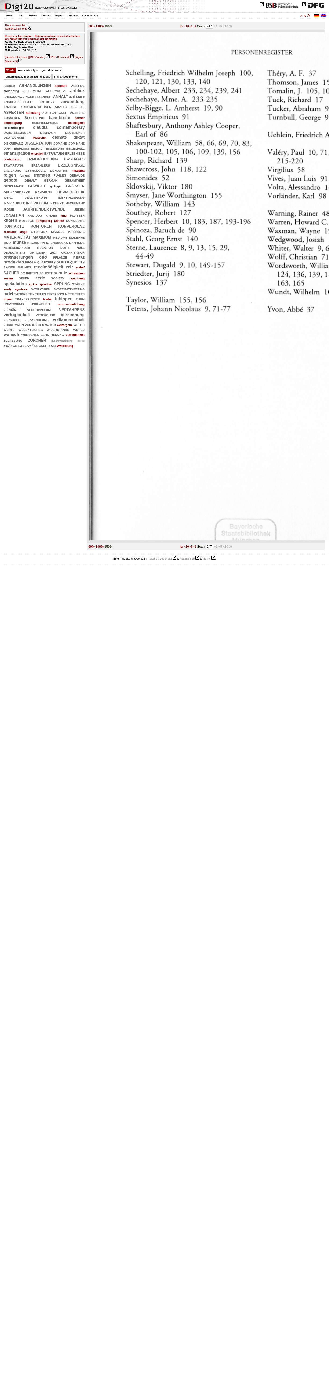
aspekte (77, 106)
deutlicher (75, 132)
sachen (11, 272)
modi (7, 242)
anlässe (77, 96)
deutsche (39, 137)
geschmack (13, 186)
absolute (61, 86)
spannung (77, 278)
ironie (9, 209)
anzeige (10, 106)
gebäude (77, 175)
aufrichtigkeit (55, 112)
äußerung (34, 117)
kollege (26, 220)
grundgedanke (17, 192)
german (51, 180)
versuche (12, 319)
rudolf (80, 267)
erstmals (74, 159)
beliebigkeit (76, 123)
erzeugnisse (71, 165)
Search (10, 15)
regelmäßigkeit (49, 267)
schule (60, 273)
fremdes (42, 175)
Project (32, 15)
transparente (27, 299)
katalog (35, 215)
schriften (29, 273)
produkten (14, 262)
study (7, 289)
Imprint (59, 15)
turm (80, 299)
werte (9, 329)
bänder (80, 118)
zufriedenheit (75, 335)
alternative (56, 90)
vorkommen (14, 324)
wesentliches (30, 329)
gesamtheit (75, 180)
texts (80, 294)
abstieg (78, 85)
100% (100, 26)
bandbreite (59, 117)
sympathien (40, 289)
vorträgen (34, 324)
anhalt (60, 96)
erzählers (40, 165)
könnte (59, 221)
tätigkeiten (24, 294)
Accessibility (90, 15)
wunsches (30, 334)
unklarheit (41, 303)
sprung (62, 283)
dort (8, 148)
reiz (69, 267)
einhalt (37, 148)
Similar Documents (66, 76)
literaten (39, 231)
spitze (33, 284)
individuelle (14, 203)
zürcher (37, 340)
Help (21, 15)
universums (14, 303)
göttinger (55, 186)
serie (40, 278)
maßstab (76, 231)
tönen (8, 299)
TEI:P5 (206, 558)
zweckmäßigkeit (33, 345)
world (79, 329)
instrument (75, 203)
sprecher (45, 284)
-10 (187, 26)
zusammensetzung (62, 340)
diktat (79, 137)
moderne (77, 237)
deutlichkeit (15, 137)
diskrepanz (13, 143)
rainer (9, 267)
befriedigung (13, 123)
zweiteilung (65, 346)
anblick (77, 90)
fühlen (60, 175)
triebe (47, 299)
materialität (17, 237)
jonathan (14, 215)
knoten (10, 220)
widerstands (58, 329)
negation (45, 247)
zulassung (13, 340)
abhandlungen (35, 85)
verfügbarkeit (17, 314)
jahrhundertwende (44, 209)
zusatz (81, 341)
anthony (47, 101)
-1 (195, 26)
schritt (45, 273)
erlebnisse (75, 153)
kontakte (14, 226)
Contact (46, 15)
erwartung (13, 165)
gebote (10, 180)
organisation (73, 252)
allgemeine (32, 90)
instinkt (56, 203)
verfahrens (72, 309)
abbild (9, 85)
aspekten (14, 112)
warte (50, 324)
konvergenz (71, 226)
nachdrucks (57, 242)
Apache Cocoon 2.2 (160, 558)
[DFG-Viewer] (37, 57)
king (64, 215)
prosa (30, 262)
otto (43, 257)
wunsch (11, 334)
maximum (42, 237)
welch (79, 324)
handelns (43, 192)
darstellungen (17, 132)
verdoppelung (40, 309)
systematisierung (69, 289)
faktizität (78, 170)
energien (37, 153)
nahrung (77, 242)
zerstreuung (52, 334)
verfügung (45, 314)
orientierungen (18, 257)
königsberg (44, 221)
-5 (192, 26)
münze (19, 242)
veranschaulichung (71, 304)
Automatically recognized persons (39, 70)
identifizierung (71, 197)
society (57, 278)
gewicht (37, 186)
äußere (77, 112)
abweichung (11, 91)
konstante (75, 220)
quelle (63, 262)
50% (91, 26)
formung (25, 175)
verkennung (73, 314)
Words (10, 70)
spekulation (15, 284)
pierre (79, 257)
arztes (61, 106)
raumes (24, 267)
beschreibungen (14, 128)
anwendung (73, 101)
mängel (57, 231)
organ (53, 252)
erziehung (13, 170)
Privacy (73, 15)
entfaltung (54, 153)
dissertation (38, 143)
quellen (77, 262)
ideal (8, 197)
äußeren (12, 117)
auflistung (33, 113)
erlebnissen (12, 159)
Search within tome (16, 28)
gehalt (31, 180)
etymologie (35, 170)
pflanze (60, 257)
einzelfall (75, 148)
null (80, 247)
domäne (60, 143)
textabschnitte (60, 294)
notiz (64, 247)
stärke (78, 284)
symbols (21, 289)
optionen (38, 252)
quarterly (46, 262)
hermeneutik (71, 192)
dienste (59, 137)
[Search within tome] (17, 57)
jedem (79, 209)
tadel (8, 294)
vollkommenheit (69, 319)
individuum (37, 203)
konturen (41, 226)
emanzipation (17, 153)
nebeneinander (17, 247)
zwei (52, 345)
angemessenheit (37, 96)
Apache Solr (187, 558)
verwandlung (37, 319)
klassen (77, 215)
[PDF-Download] (59, 57)
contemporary (71, 127)
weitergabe (64, 325)
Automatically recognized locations (28, 76)
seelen (8, 278)
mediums (60, 237)
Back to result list (15, 25)
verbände (12, 309)
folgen (10, 175)
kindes (51, 215)
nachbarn (36, 242)
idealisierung (35, 197)
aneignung (13, 96)
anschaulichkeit (18, 101)
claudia (40, 127)
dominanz (76, 143)
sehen (24, 278)
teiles (40, 294)
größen (75, 186)
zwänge (10, 345)
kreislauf (10, 232)
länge (23, 232)
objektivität (14, 252)
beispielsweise (45, 122)
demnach (48, 132)
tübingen (63, 299)
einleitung (55, 148)
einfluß (21, 148)
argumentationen (36, 106)
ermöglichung (42, 159)
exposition (59, 170)
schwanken (77, 273)
